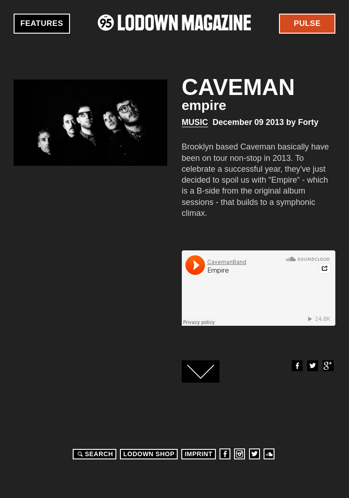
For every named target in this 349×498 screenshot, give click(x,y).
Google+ (328, 365)
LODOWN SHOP (148, 454)
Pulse (307, 23)
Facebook (297, 365)
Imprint (198, 454)
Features (41, 23)
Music (195, 122)
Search (94, 453)
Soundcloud (269, 453)
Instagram (239, 453)
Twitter (312, 365)
